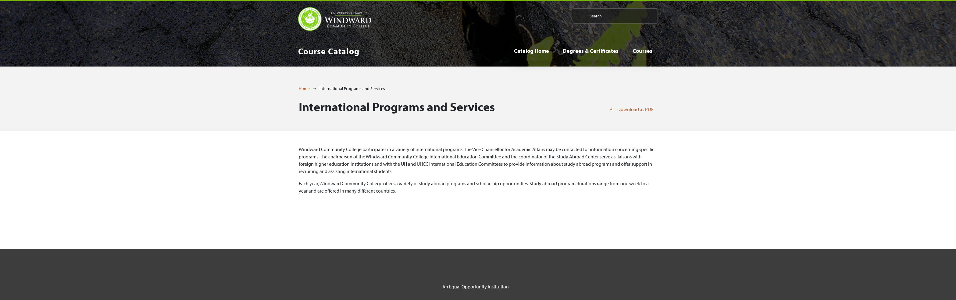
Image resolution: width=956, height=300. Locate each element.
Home (304, 88)
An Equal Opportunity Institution (475, 287)
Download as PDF (631, 109)
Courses (642, 50)
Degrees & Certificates (591, 50)
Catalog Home (531, 50)
